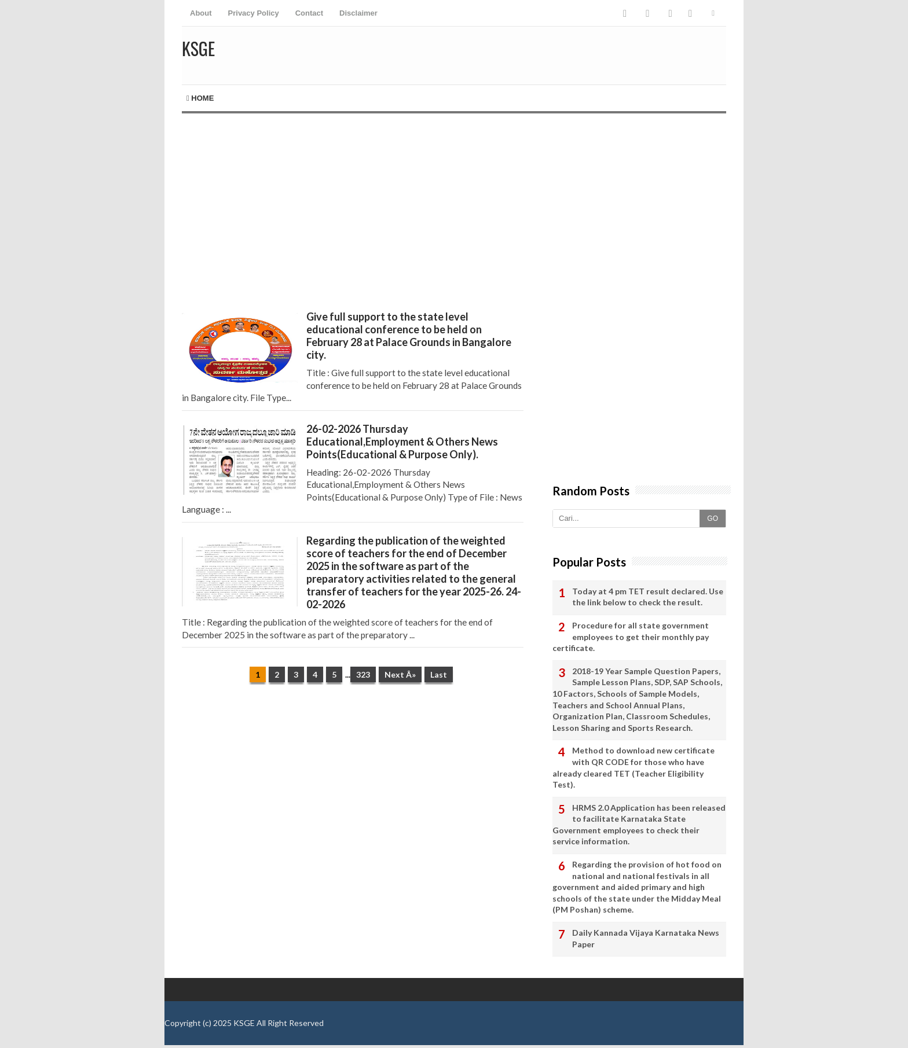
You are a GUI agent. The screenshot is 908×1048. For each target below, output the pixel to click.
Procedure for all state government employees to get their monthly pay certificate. (630, 636)
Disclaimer (358, 13)
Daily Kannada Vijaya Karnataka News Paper (645, 938)
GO (712, 518)
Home (200, 98)
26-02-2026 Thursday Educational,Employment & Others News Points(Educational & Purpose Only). (402, 441)
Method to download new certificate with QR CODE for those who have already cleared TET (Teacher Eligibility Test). (633, 767)
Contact (309, 13)
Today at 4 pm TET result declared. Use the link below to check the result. (647, 597)
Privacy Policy (253, 13)
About (201, 13)
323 (363, 674)
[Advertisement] (352, 212)
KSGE (244, 1023)
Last (438, 674)
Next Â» (400, 674)
